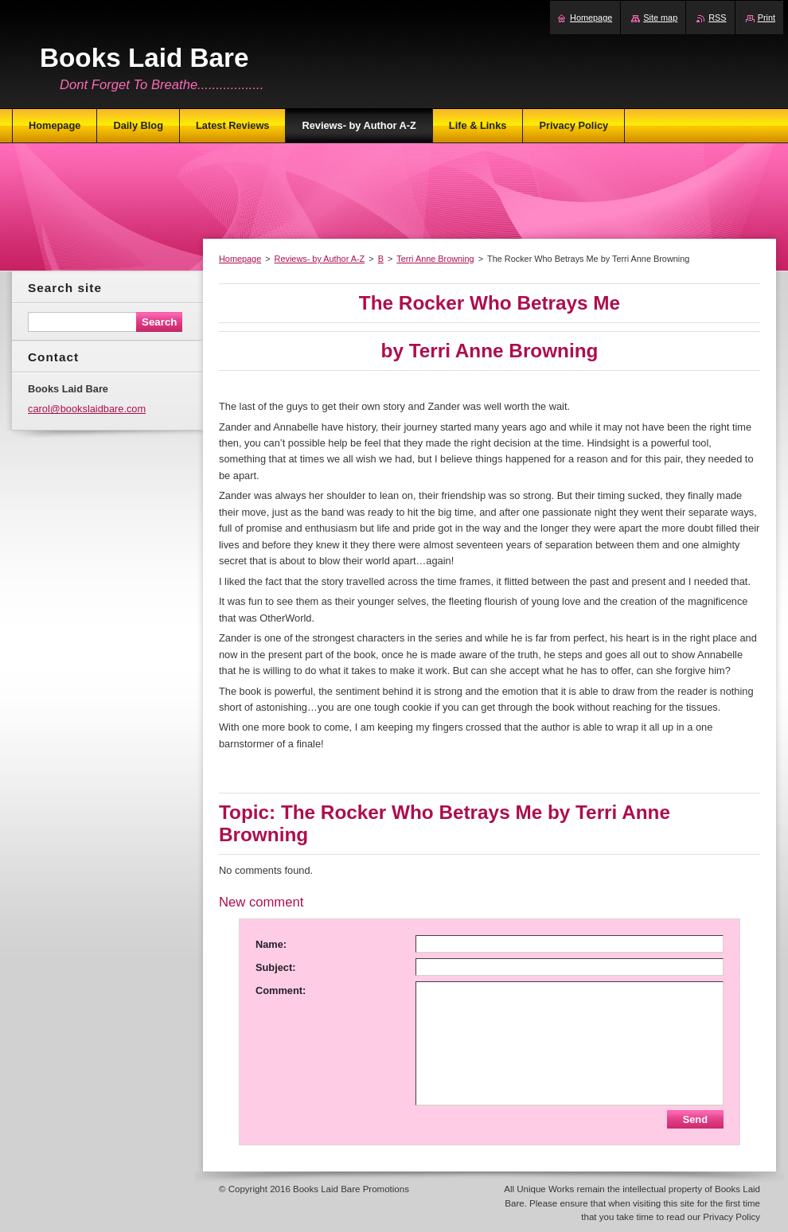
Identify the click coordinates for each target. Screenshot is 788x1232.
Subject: (275, 967)
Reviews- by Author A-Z (320, 258)
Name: (271, 944)
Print (766, 17)
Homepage (240, 258)
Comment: (281, 990)
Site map (660, 17)
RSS (717, 17)
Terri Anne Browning (435, 258)
